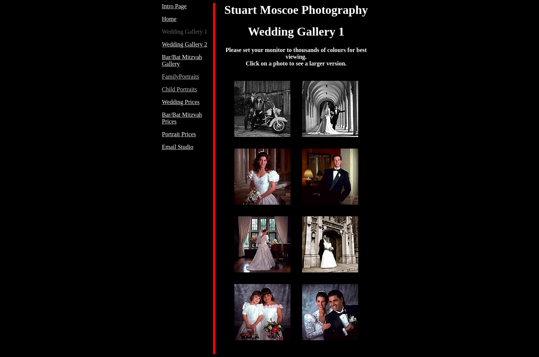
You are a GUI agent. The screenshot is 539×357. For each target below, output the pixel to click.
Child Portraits (179, 89)
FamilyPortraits (181, 76)
